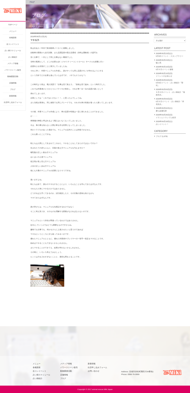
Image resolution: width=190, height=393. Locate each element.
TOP (33, 26)
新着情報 (12, 96)
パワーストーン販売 (13, 70)
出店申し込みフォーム (13, 102)
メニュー (12, 31)
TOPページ (12, 25)
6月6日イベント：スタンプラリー (169, 56)
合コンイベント (12, 44)
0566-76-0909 (133, 374)
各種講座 (12, 38)
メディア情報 (12, 63)
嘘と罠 (158, 63)
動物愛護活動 (12, 76)
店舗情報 (12, 83)
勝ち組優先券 (161, 111)
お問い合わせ (93, 371)
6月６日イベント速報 (164, 69)
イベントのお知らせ (164, 76)
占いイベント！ (162, 124)
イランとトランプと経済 (166, 117)
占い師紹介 (12, 57)
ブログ (13, 89)
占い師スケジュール (13, 50)
